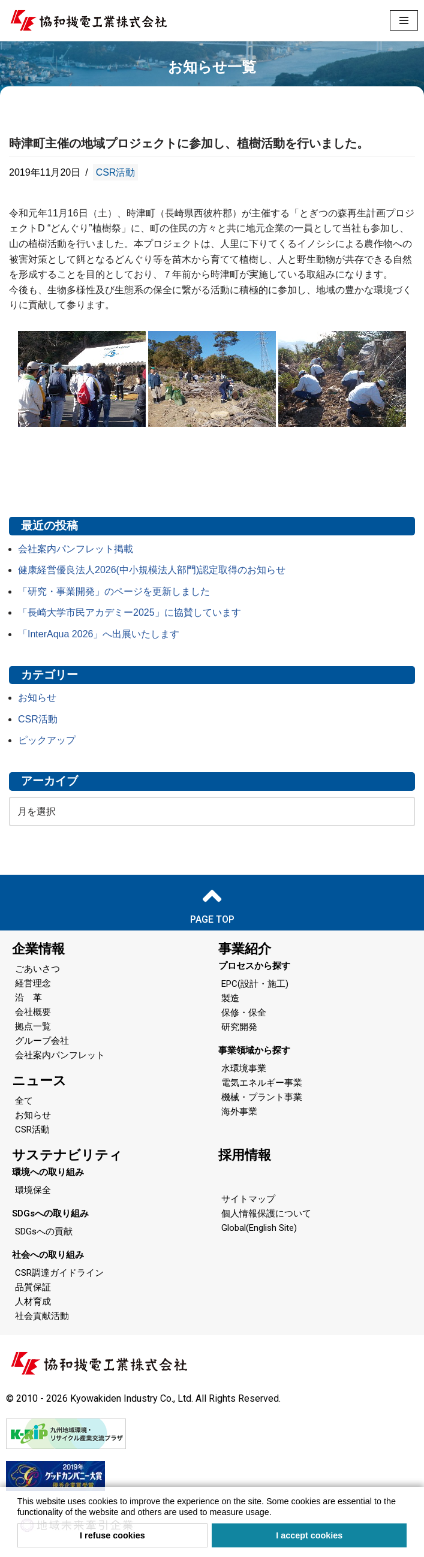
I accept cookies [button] (309, 1535)
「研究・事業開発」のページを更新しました (114, 591)
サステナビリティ (67, 1155)
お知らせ (37, 697)
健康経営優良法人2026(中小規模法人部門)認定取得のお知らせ (151, 570)
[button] (276, 1513)
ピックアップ (47, 740)
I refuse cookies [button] (112, 1535)
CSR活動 (116, 172)
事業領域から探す (254, 1050)
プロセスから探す (254, 965)
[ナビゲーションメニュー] (404, 20)
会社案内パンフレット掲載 (75, 549)
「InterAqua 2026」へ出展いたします (98, 634)
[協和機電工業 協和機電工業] (88, 20)
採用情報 (244, 1155)
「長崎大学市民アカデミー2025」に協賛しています (129, 612)
